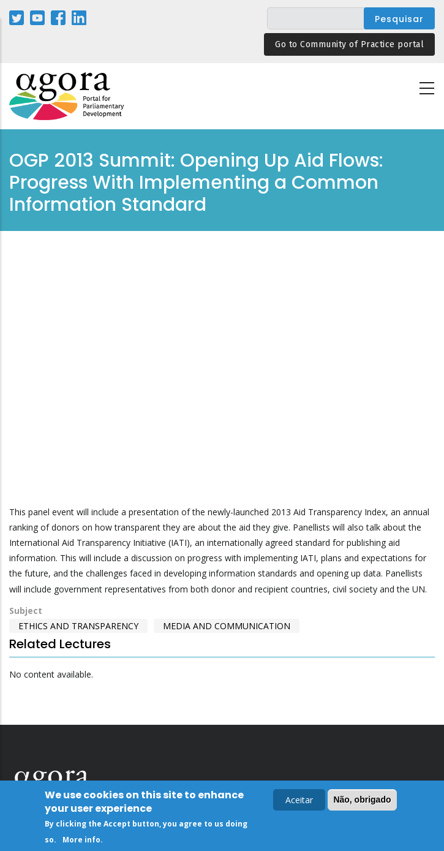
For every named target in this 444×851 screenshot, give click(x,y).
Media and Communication (226, 626)
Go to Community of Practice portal (349, 44)
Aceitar (299, 800)
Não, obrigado (362, 799)
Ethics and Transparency (78, 626)
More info (81, 839)
